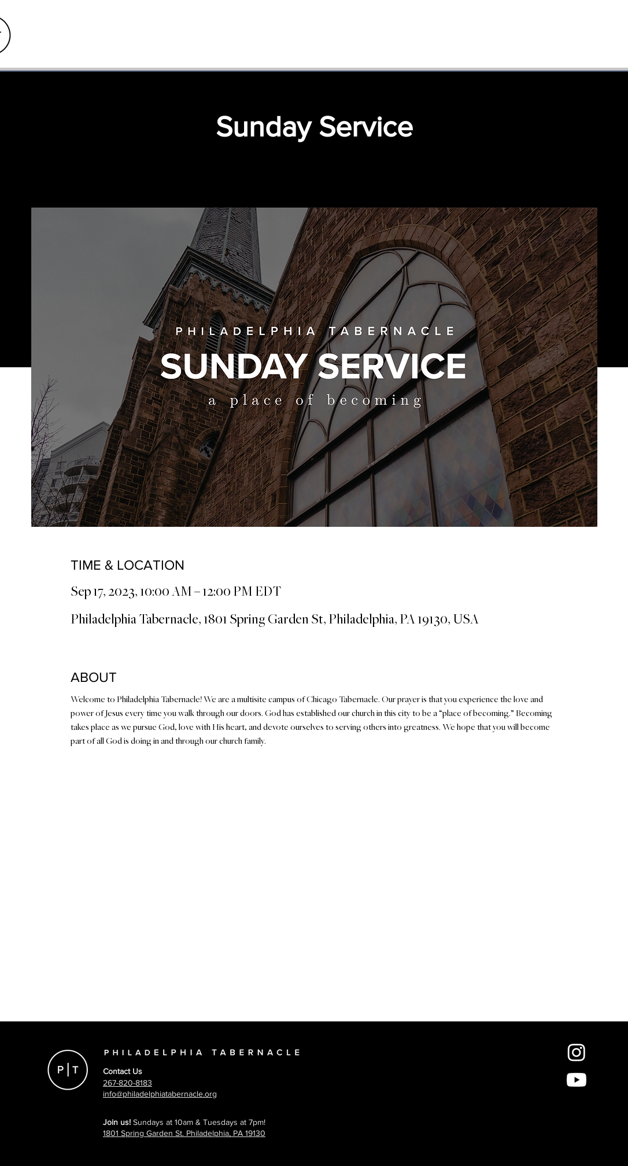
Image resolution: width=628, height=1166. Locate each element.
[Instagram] (576, 1052)
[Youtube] (576, 1079)
